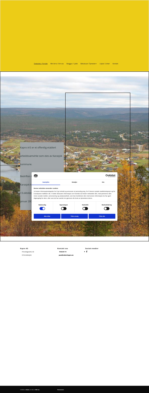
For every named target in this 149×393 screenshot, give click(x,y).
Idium (27, 390)
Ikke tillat (47, 216)
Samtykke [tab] (46, 182)
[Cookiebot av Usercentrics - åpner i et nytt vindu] (107, 175)
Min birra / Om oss (57, 64)
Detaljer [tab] (74, 182)
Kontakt (115, 64)
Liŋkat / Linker (105, 64)
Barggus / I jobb (72, 64)
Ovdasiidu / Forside (41, 64)
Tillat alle (102, 216)
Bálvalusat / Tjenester (88, 64)
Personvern (60, 390)
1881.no (37, 390)
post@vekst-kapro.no (66, 255)
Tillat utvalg (74, 216)
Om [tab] (103, 182)
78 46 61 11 (62, 252)
